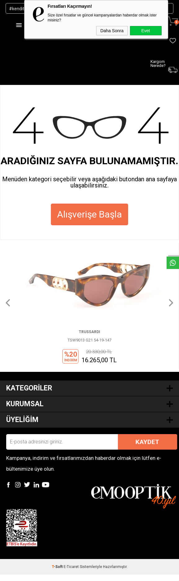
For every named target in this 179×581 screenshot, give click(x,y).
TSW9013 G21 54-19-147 (89, 340)
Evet (145, 30)
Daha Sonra (112, 30)
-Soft (58, 567)
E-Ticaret (71, 567)
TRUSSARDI (89, 332)
